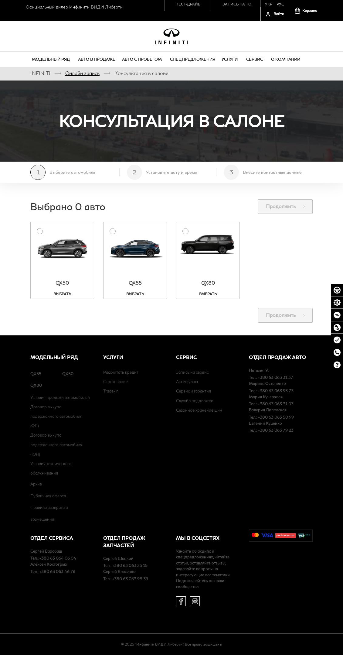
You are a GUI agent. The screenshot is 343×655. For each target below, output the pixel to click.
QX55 (35, 373)
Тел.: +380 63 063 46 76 (52, 571)
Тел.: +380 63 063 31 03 (271, 403)
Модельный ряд (52, 59)
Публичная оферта (48, 495)
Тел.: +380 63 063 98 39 (125, 578)
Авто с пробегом (143, 59)
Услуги (230, 59)
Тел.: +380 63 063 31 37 (271, 377)
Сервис (255, 59)
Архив (36, 484)
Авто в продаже (96, 59)
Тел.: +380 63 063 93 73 (271, 390)
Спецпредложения (192, 59)
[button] (305, 10)
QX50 (67, 373)
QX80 (36, 385)
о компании (286, 59)
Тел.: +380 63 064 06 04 (53, 558)
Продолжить (285, 206)
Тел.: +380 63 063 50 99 (271, 417)
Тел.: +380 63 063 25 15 (125, 565)
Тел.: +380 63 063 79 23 (271, 430)
